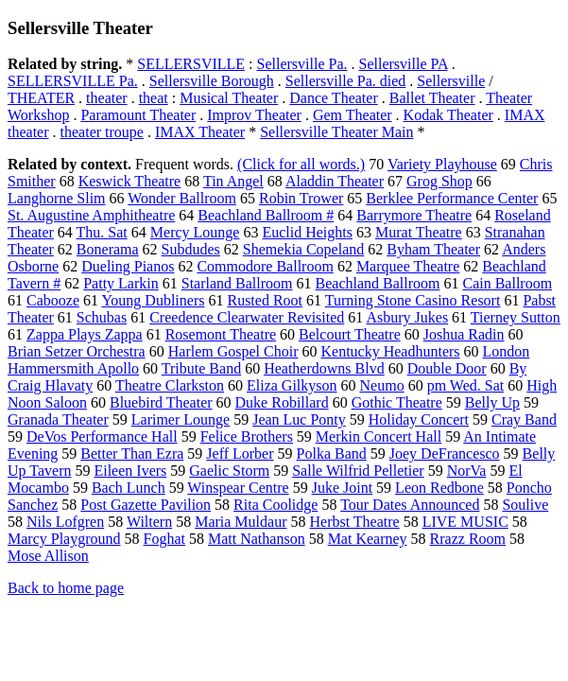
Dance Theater (333, 98)
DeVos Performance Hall (102, 436)
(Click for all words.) (301, 164)
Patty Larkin (121, 283)
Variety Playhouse (442, 164)
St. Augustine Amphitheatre (91, 215)
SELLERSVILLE (191, 64)
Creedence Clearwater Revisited (246, 317)
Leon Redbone (439, 488)
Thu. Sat (102, 232)
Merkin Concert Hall (378, 436)
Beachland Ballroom (378, 283)
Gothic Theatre (397, 402)
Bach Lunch (128, 488)
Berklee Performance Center (452, 198)
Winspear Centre (237, 488)
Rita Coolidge (275, 505)
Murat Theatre (418, 232)
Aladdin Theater (334, 181)
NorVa (467, 471)
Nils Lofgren (65, 522)
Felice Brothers (246, 436)
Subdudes (191, 249)
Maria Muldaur (240, 522)
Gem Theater (352, 115)
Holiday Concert (419, 419)
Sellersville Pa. (302, 64)
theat (153, 98)
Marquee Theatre (407, 266)
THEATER (41, 98)
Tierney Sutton (515, 317)
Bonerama (108, 249)
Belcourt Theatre (350, 334)
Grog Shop (439, 181)
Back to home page (66, 588)
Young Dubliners (152, 300)
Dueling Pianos (127, 266)
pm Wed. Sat (466, 385)
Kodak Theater (448, 115)
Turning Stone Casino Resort (413, 300)
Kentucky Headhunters (389, 351)
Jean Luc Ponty (299, 419)
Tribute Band (201, 368)
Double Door (447, 368)
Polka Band (332, 453)
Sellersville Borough (211, 81)
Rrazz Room (468, 539)
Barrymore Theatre (414, 215)
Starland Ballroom (237, 283)
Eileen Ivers (130, 471)
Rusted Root (264, 300)
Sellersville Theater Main (336, 132)
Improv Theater (254, 115)
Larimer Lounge (180, 419)
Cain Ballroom (507, 283)
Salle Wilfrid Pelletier (357, 471)
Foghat (164, 539)
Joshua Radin (464, 334)
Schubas (102, 317)
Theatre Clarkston (169, 385)
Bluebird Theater (161, 402)
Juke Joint (342, 488)
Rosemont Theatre (220, 334)
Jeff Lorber (239, 453)
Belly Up (492, 402)
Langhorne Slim (57, 198)
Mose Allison (48, 556)
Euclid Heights (307, 232)
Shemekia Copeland (303, 249)
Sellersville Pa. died (345, 81)
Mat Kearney (367, 539)
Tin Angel (233, 181)
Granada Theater (58, 419)
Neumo (382, 385)
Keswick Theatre (129, 181)
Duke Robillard (282, 402)
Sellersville (451, 81)
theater (107, 98)
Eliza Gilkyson (292, 385)
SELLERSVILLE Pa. (73, 81)
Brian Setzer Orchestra (77, 351)
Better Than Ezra (131, 453)
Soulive (525, 505)
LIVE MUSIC (465, 522)
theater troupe (102, 132)
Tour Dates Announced (409, 505)
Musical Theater (229, 98)
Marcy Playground (64, 539)
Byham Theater (433, 249)
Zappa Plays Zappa (84, 334)
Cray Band (524, 419)
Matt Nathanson (256, 539)
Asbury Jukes (407, 317)
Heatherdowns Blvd (324, 368)
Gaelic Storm (229, 471)
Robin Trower (301, 198)
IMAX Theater (200, 132)
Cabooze (52, 300)
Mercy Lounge (195, 232)
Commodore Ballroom (265, 266)
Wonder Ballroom (182, 198)
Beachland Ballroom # (266, 215)
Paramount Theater (138, 115)
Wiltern (149, 522)
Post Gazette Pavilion (145, 505)
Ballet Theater (432, 98)
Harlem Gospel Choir (233, 351)
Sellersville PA (403, 64)
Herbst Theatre (354, 522)
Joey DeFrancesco (444, 453)
